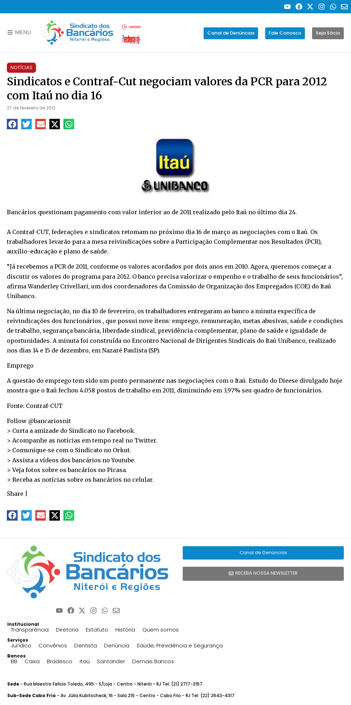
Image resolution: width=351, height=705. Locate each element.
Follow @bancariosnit (39, 421)
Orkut (121, 450)
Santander (111, 661)
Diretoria (67, 629)
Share (15, 493)
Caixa (32, 661)
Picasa (116, 469)
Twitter (145, 440)
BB (14, 661)
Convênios (53, 645)
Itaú (85, 661)
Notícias (21, 67)
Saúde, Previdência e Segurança (180, 645)
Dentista (85, 645)
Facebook (120, 430)
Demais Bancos (153, 661)
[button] (12, 124)
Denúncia (116, 645)
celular (142, 479)
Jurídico (21, 645)
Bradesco (59, 661)
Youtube (122, 460)
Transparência (30, 629)
